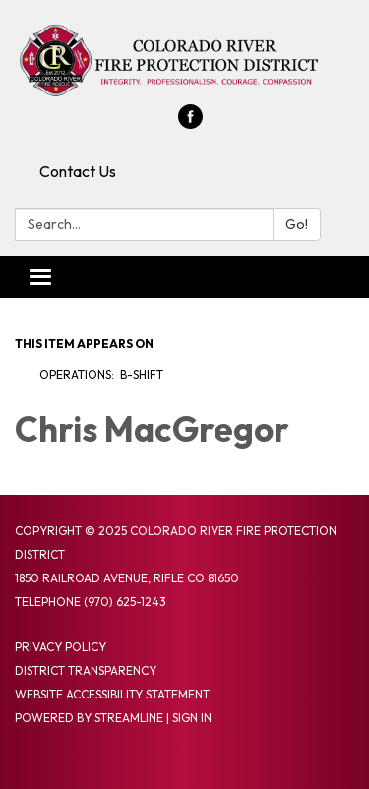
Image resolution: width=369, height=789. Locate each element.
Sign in (192, 717)
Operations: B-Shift (101, 374)
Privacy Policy (60, 646)
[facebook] (190, 123)
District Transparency (85, 670)
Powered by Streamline (89, 717)
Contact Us (77, 171)
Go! (296, 224)
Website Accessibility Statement (112, 694)
